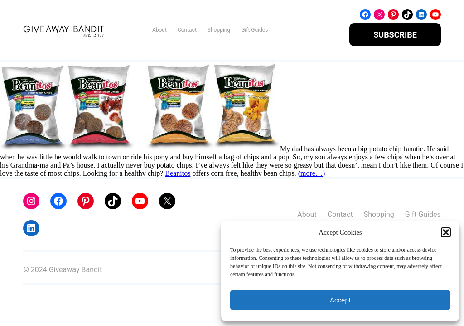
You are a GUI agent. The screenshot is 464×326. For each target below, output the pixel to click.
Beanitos (177, 173)
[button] (445, 232)
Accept (340, 300)
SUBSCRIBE (395, 34)
